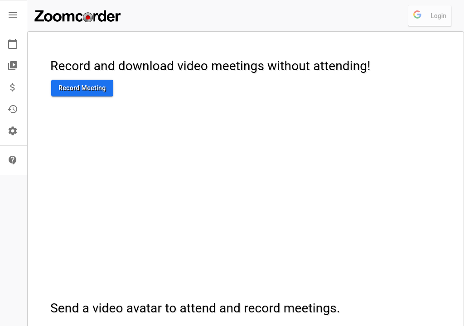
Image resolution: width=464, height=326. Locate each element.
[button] (13, 14)
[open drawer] (13, 15)
